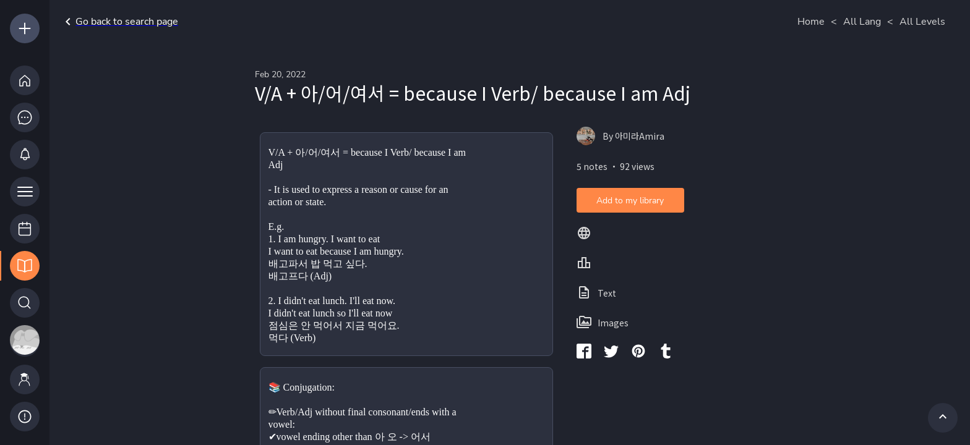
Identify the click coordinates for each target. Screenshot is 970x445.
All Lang (862, 21)
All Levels (922, 21)
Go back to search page (119, 21)
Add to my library (630, 200)
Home (811, 21)
